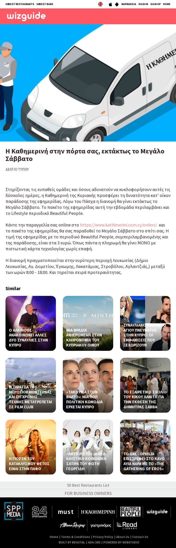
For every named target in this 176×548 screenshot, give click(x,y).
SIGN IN (143, 4)
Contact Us (140, 537)
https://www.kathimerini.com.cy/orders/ (118, 225)
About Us (122, 537)
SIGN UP (155, 4)
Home (54, 537)
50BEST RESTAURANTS (20, 4)
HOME (166, 4)
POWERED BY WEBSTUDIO (121, 542)
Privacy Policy (103, 537)
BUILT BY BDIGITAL (72, 542)
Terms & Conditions (75, 537)
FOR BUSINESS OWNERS (88, 493)
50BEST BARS (44, 4)
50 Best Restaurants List (88, 485)
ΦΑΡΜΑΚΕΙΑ (128, 4)
